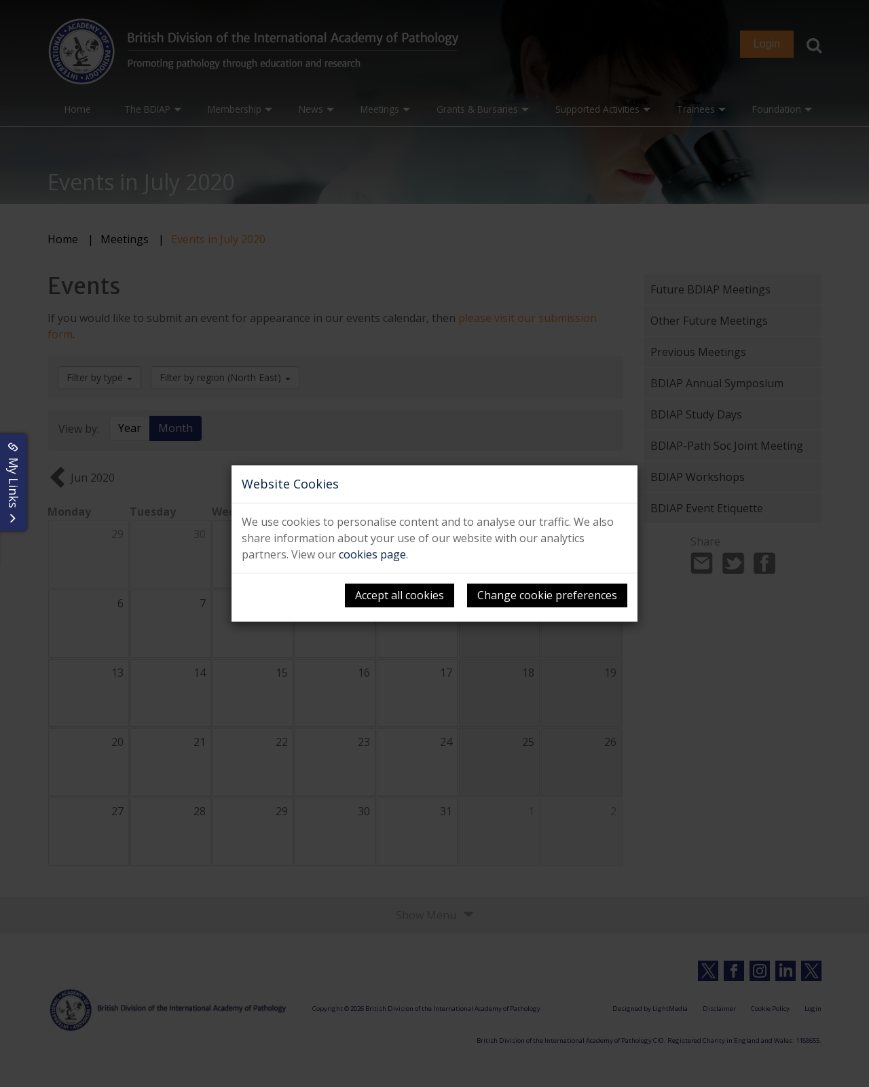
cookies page (372, 554)
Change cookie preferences (547, 595)
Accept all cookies (399, 595)
